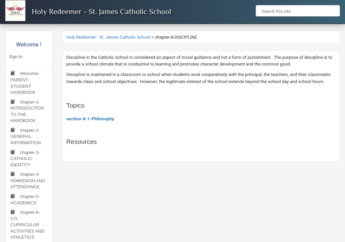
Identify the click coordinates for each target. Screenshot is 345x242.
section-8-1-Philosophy (90, 118)
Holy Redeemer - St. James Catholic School (101, 11)
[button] (332, 10)
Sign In (15, 56)
